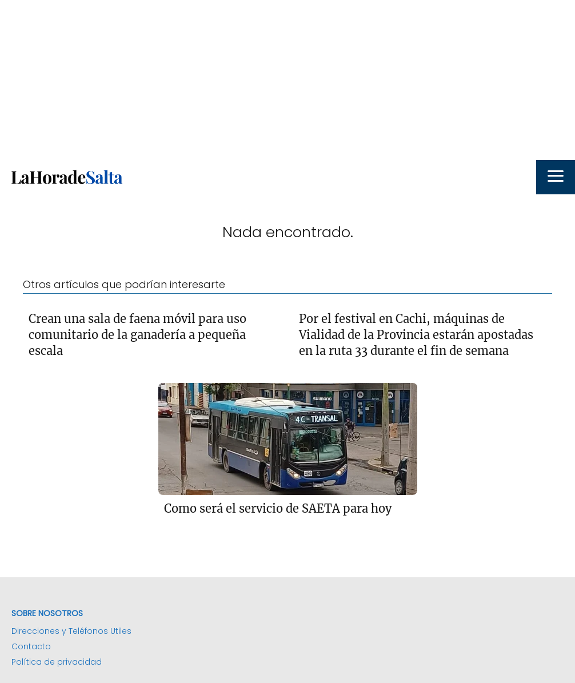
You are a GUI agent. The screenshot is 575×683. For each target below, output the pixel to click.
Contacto (31, 646)
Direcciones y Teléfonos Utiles (71, 631)
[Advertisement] (287, 80)
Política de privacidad (56, 662)
